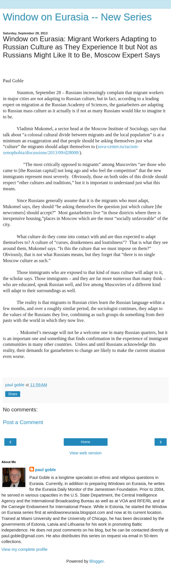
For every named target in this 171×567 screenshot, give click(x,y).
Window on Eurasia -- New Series (77, 17)
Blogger (96, 561)
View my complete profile (24, 549)
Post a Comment (23, 422)
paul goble (45, 469)
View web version (85, 453)
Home (85, 442)
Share (12, 394)
